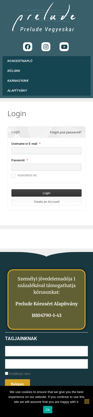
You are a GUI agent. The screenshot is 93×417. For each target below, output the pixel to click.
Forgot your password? (66, 132)
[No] (86, 401)
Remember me (24, 176)
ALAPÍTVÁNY (18, 90)
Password (18, 160)
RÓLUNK (15, 70)
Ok (48, 410)
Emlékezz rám (17, 374)
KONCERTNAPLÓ (20, 61)
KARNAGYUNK (19, 80)
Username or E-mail (24, 144)
